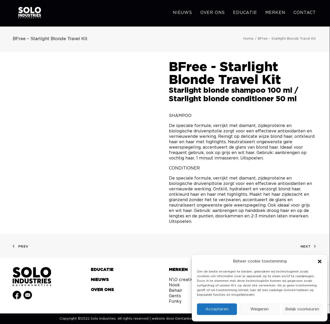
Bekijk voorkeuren (302, 309)
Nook (174, 285)
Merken (275, 13)
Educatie (245, 13)
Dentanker (184, 318)
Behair (175, 290)
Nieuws (182, 13)
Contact (304, 13)
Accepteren (216, 309)
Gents (175, 296)
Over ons (212, 13)
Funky (175, 301)
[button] (319, 261)
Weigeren (259, 309)
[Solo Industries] (26, 13)
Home (248, 38)
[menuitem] (184, 13)
